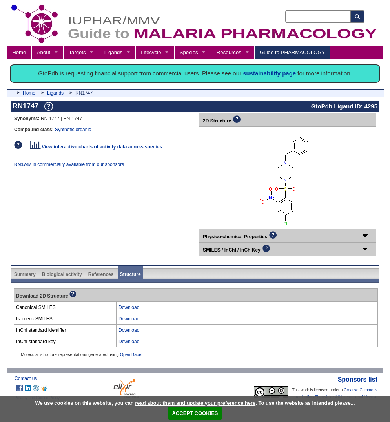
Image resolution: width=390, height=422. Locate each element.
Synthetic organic (73, 129)
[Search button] (357, 16)
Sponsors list (357, 379)
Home (19, 52)
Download (128, 307)
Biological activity (62, 274)
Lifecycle (151, 52)
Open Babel (131, 354)
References (101, 274)
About (43, 52)
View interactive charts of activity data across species (96, 147)
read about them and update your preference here (195, 403)
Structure (130, 274)
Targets (77, 52)
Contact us (26, 378)
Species (189, 52)
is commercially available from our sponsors (69, 164)
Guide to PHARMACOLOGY (292, 52)
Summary (25, 274)
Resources (229, 52)
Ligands (113, 52)
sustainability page (269, 73)
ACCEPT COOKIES (195, 413)
